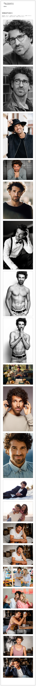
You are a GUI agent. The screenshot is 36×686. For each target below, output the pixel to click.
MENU (5, 6)
